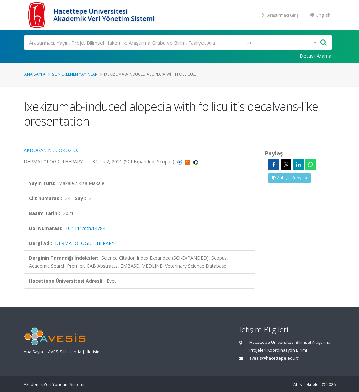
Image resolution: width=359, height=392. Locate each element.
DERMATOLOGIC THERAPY (84, 243)
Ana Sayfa (34, 74)
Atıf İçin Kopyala (289, 178)
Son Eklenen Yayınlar (74, 74)
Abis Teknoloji (307, 384)
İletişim (94, 352)
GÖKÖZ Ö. (66, 150)
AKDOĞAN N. (38, 150)
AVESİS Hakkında (64, 352)
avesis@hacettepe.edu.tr (274, 358)
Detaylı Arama (315, 55)
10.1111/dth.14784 (85, 228)
